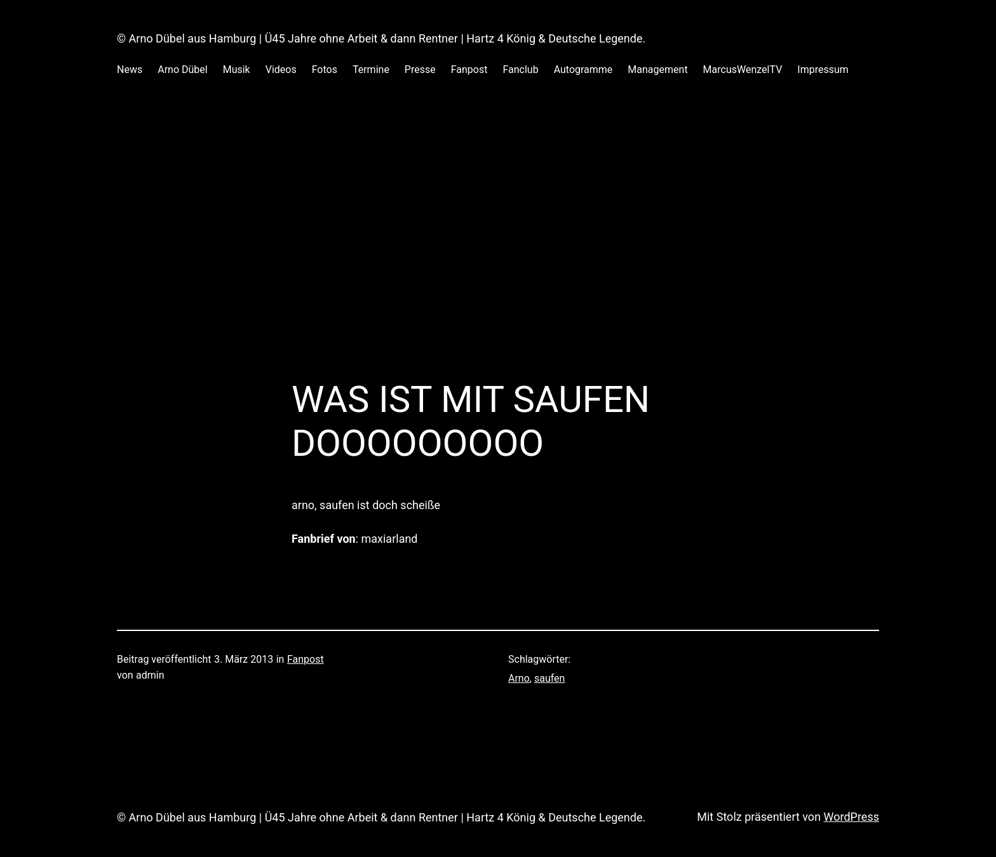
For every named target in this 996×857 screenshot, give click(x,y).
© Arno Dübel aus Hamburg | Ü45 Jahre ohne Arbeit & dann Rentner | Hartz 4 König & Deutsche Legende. (381, 38)
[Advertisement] (498, 243)
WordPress (851, 816)
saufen (549, 678)
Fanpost (305, 659)
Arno (519, 678)
